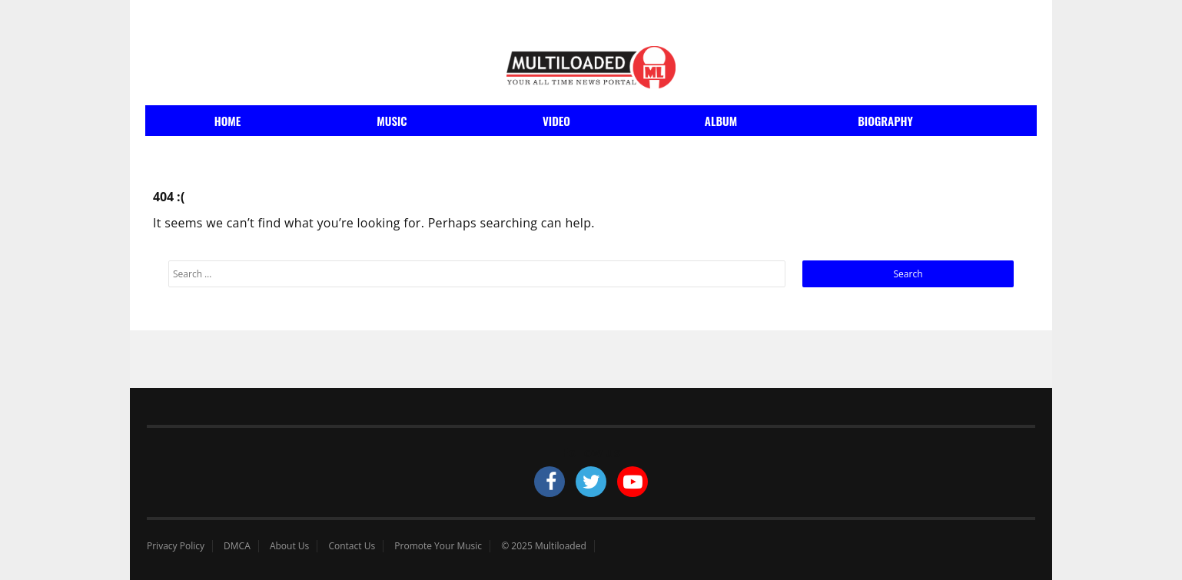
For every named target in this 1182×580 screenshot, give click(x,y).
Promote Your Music (438, 546)
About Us (289, 546)
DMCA (237, 546)
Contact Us (351, 546)
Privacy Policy (175, 546)
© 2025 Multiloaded (543, 546)
